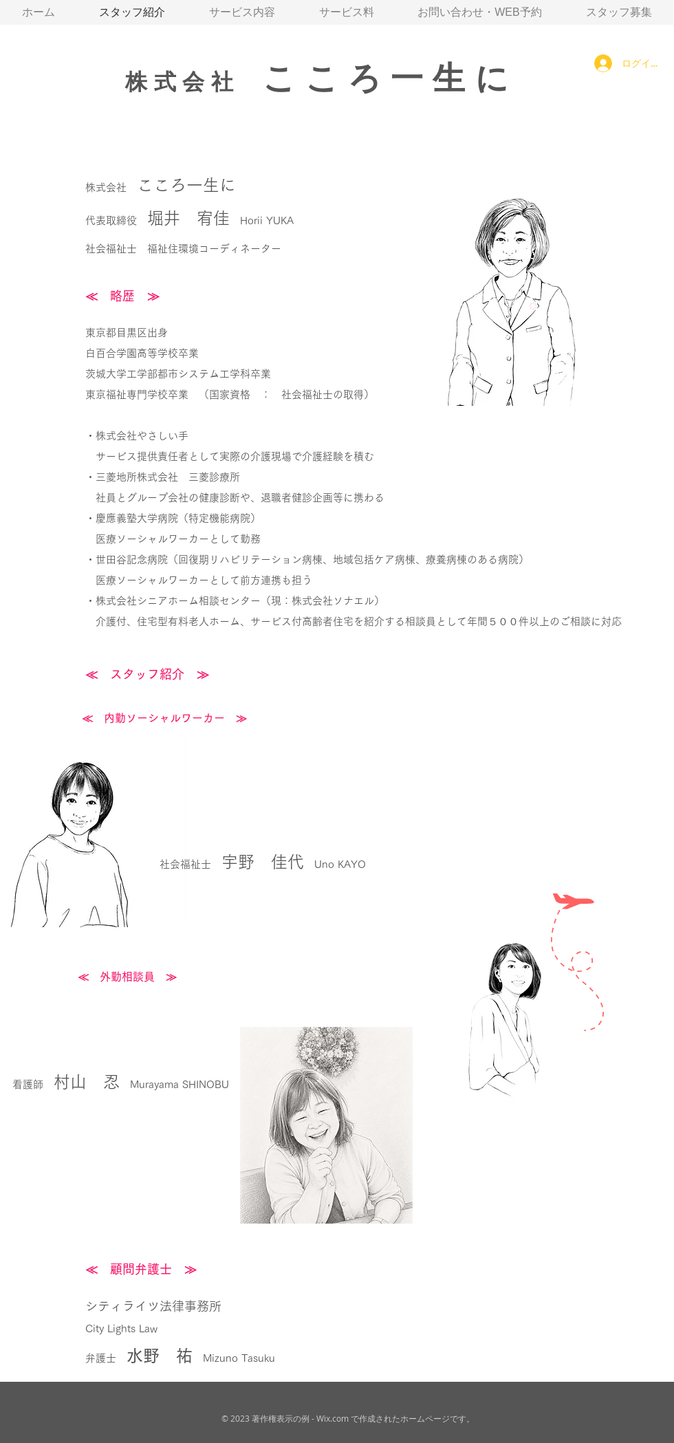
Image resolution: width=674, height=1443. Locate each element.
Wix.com (332, 1418)
